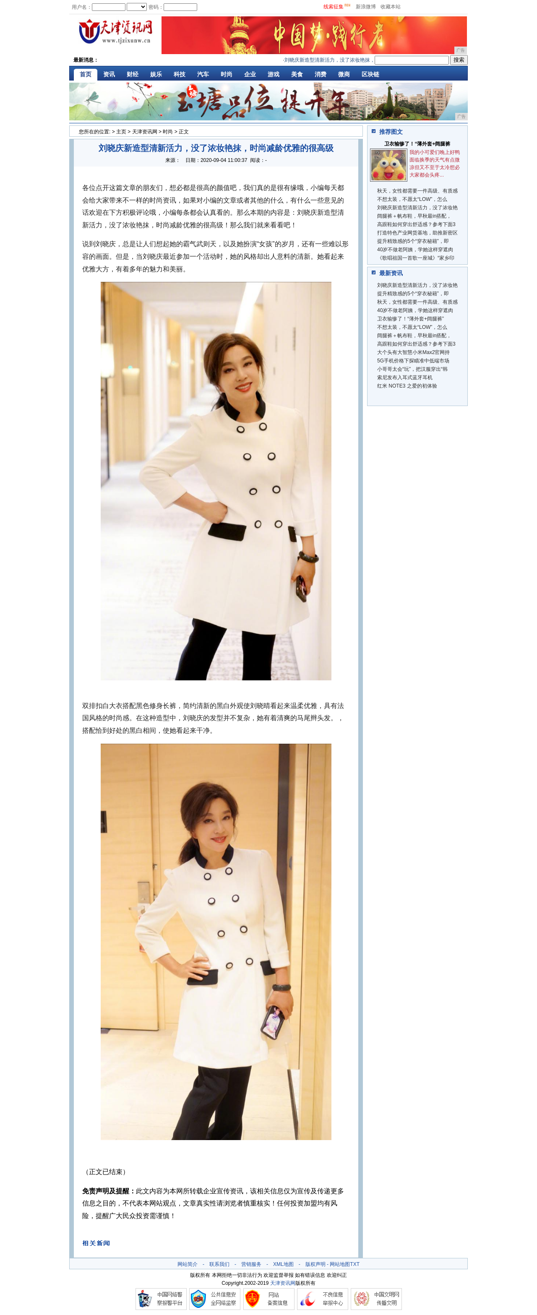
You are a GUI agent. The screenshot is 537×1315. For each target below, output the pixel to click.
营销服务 (251, 1264)
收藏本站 (391, 7)
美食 (297, 74)
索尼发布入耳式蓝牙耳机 (405, 377)
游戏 (273, 74)
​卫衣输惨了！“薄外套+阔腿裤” (410, 319)
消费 (320, 74)
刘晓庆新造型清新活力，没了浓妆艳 (417, 208)
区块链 (370, 74)
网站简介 (187, 1264)
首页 (85, 74)
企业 (250, 74)
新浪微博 (366, 7)
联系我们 (219, 1264)
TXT (355, 1264)
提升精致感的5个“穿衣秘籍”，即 (413, 241)
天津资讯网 (144, 132)
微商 (344, 74)
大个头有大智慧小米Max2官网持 (413, 352)
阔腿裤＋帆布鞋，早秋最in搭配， (414, 216)
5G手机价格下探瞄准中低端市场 (413, 361)
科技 (179, 74)
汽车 (203, 74)
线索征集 (333, 7)
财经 (132, 74)
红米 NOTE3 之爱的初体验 (407, 386)
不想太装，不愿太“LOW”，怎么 (412, 199)
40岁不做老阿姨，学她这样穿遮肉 (415, 250)
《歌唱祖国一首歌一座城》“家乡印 (415, 258)
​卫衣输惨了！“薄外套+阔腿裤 (417, 144)
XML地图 (283, 1264)
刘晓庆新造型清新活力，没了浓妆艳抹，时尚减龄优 (346, 60)
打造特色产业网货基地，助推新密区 (417, 233)
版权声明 (315, 1264)
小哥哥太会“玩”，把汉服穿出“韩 (412, 369)
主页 (121, 132)
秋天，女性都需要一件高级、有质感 (417, 191)
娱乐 (156, 74)
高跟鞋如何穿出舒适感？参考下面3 (416, 224)
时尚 (226, 74)
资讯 (109, 74)
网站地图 (340, 1264)
